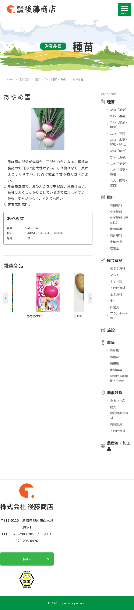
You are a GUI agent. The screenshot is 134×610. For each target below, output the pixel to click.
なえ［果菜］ (119, 163)
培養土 (114, 248)
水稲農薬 (116, 370)
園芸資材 (115, 260)
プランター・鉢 (119, 315)
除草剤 (114, 350)
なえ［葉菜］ (119, 157)
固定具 (114, 307)
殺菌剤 (114, 357)
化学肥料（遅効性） (119, 219)
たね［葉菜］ (119, 110)
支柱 (113, 300)
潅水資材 (116, 294)
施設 (111, 330)
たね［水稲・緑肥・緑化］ (119, 141)
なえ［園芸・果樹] (119, 182)
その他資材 (117, 288)
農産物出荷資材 (119, 415)
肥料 (111, 197)
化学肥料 (116, 212)
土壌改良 (116, 242)
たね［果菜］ (119, 116)
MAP (27, 559)
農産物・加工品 (118, 446)
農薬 (111, 342)
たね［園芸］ (119, 151)
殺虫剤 (114, 363)
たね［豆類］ (119, 133)
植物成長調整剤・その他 (119, 378)
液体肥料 (116, 235)
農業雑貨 (115, 392)
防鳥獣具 (116, 424)
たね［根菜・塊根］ (119, 124)
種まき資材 (117, 268)
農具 (113, 407)
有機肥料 (116, 205)
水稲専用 (116, 229)
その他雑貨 (117, 431)
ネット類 (116, 281)
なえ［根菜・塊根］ (119, 171)
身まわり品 (117, 400)
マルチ (114, 275)
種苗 (111, 101)
